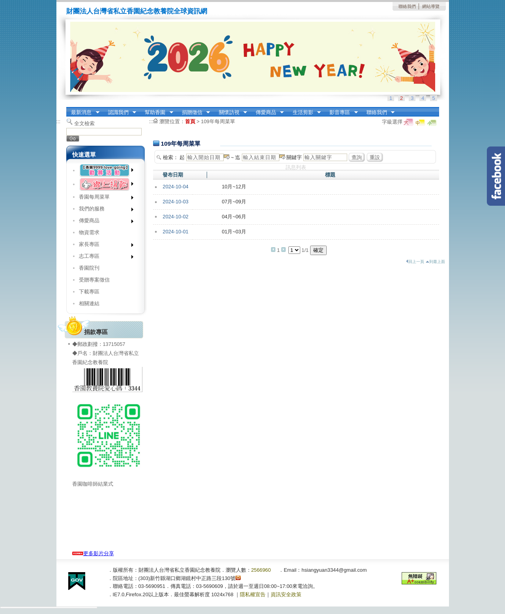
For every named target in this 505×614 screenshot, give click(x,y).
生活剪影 (304, 112)
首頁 (190, 121)
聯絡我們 (407, 6)
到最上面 (435, 261)
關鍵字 (294, 157)
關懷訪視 (230, 112)
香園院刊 (89, 268)
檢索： (170, 157)
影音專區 (341, 112)
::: (68, 110)
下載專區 (89, 292)
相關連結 (89, 303)
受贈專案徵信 (94, 280)
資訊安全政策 (286, 594)
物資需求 (89, 232)
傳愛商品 (267, 112)
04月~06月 (234, 217)
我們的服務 (103, 210)
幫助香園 (156, 112)
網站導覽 (431, 6)
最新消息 (82, 112)
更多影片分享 (93, 553)
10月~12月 (234, 187)
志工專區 (103, 257)
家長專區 (103, 245)
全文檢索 (84, 123)
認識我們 (119, 112)
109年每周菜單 (218, 121)
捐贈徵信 (193, 112)
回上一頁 (415, 261)
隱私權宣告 (253, 594)
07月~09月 (234, 202)
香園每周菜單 (103, 198)
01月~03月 (234, 232)
